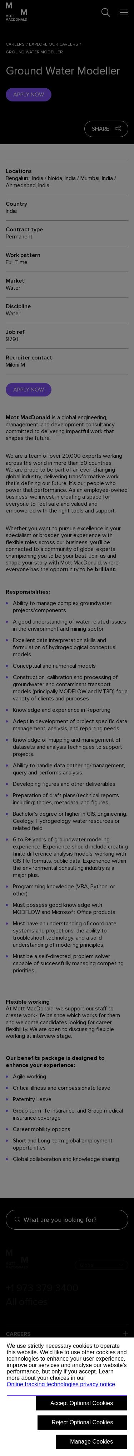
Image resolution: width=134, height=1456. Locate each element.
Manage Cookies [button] (91, 1442)
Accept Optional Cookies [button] (81, 1403)
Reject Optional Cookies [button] (82, 1422)
